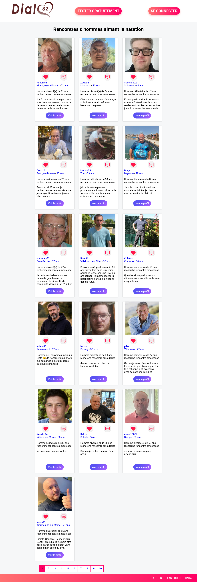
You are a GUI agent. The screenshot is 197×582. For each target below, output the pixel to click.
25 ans (60, 173)
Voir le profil (54, 115)
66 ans (93, 437)
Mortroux (85, 85)
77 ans (55, 261)
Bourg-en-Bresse (46, 173)
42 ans (140, 85)
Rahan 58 (42, 82)
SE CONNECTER (164, 11)
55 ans (66, 525)
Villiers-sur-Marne (46, 437)
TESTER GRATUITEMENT (98, 11)
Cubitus (128, 258)
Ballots (84, 437)
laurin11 (41, 522)
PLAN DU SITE (173, 578)
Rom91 (84, 258)
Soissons (129, 85)
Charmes (129, 261)
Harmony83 (43, 258)
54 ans (96, 85)
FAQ (154, 578)
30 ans (94, 349)
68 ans (139, 261)
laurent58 (85, 170)
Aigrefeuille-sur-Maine (48, 525)
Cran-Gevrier (43, 261)
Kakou (83, 434)
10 (100, 568)
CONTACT (189, 578)
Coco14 (41, 170)
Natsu (83, 346)
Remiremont (43, 349)
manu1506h (130, 434)
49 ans (139, 173)
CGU (161, 578)
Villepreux (129, 349)
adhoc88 (41, 346)
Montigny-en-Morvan (48, 85)
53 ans (90, 173)
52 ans (55, 349)
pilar (126, 346)
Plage (127, 170)
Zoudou (84, 82)
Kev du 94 (42, 434)
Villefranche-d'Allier (90, 261)
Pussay (84, 349)
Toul (82, 173)
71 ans (64, 85)
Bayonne (129, 173)
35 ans (107, 261)
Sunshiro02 (130, 82)
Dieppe (128, 437)
